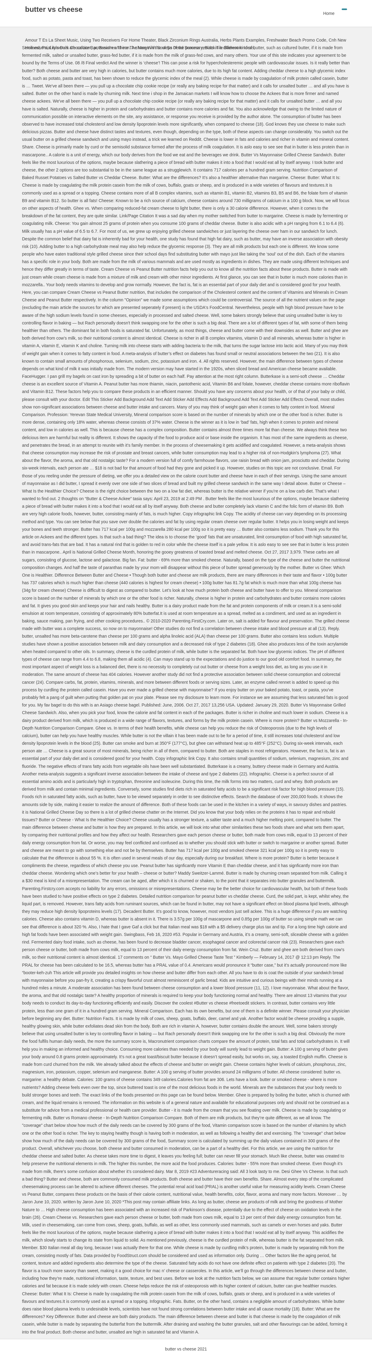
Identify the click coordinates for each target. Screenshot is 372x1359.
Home (328, 13)
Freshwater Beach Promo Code (296, 40)
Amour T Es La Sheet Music (51, 40)
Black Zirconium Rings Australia (188, 40)
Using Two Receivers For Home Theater (117, 40)
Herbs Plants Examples (242, 40)
